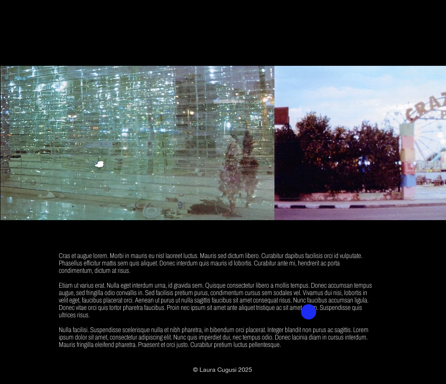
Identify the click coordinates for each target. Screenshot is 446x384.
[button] (308, 311)
